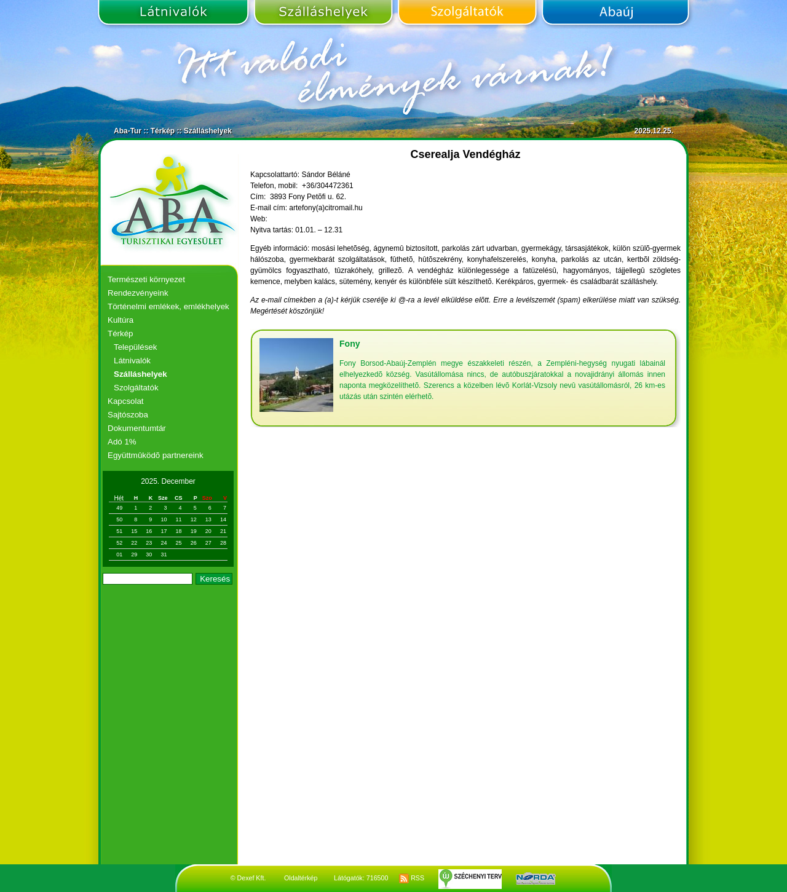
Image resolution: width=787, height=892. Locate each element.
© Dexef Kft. (248, 878)
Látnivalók (174, 14)
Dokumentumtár (137, 428)
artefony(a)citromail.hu (325, 207)
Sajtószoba (128, 414)
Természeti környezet (146, 279)
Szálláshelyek (323, 14)
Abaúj (614, 14)
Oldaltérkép (301, 878)
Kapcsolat (126, 401)
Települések (135, 347)
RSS (411, 878)
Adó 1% (122, 441)
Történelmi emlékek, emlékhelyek (168, 306)
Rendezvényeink (138, 293)
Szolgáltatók (467, 14)
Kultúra (120, 320)
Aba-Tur (127, 131)
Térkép (163, 131)
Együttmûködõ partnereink (156, 455)
